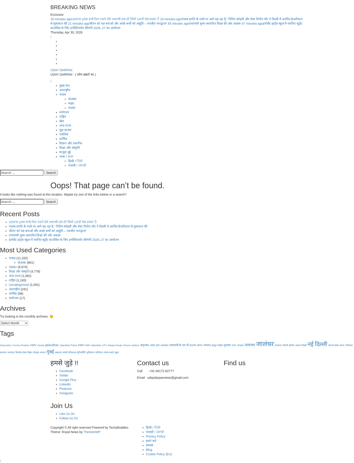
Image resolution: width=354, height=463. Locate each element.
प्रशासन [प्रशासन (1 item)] (3, 352)
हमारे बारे (151, 441)
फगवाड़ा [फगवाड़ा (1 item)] (10, 352)
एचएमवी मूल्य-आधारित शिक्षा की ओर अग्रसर (205, 23)
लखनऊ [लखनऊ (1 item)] (58, 352)
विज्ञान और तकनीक (70, 143)
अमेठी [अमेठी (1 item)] (152, 345)
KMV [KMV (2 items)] (81, 345)
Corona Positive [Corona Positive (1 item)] (20, 345)
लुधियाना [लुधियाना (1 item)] (90, 352)
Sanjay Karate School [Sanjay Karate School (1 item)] (119, 345)
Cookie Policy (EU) (159, 454)
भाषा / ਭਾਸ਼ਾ (66, 156)
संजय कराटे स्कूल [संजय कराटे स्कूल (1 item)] (111, 352)
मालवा (72, 108)
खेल (61, 121)
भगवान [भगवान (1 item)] (43, 352)
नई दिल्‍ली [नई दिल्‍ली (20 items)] (317, 344)
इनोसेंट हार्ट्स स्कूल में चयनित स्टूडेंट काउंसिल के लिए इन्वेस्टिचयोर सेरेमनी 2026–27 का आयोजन (64, 239)
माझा (71, 103)
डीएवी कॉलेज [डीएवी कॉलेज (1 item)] (288, 345)
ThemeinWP (91, 432)
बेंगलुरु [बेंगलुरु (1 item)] (36, 352)
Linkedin (65, 384)
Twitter (63, 375)
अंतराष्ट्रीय (64, 90)
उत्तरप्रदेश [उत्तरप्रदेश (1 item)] (165, 345)
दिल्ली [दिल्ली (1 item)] (304, 345)
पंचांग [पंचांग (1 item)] (342, 345)
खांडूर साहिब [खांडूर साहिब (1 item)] (217, 345)
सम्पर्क (149, 445)
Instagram (66, 393)
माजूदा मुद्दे (65, 152)
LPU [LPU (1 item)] (104, 345)
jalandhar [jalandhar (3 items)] (52, 345)
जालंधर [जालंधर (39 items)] (265, 343)
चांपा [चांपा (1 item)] (234, 345)
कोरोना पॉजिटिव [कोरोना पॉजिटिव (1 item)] (204, 345)
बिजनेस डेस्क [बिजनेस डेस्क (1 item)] (21, 352)
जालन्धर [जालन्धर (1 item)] (278, 345)
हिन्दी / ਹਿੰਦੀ (75, 161)
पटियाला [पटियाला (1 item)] (349, 345)
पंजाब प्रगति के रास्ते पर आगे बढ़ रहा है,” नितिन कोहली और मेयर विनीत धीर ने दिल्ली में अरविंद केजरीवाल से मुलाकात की (78, 226)
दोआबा (72, 99)
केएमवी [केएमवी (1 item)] (192, 345)
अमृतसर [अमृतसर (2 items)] (144, 345)
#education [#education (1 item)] (6, 345)
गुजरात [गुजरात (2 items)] (227, 345)
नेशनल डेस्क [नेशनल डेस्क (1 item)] (333, 345)
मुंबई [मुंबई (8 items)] (50, 351)
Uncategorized (19, 284)
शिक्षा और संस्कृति (69, 147)
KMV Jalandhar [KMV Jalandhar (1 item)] (93, 345)
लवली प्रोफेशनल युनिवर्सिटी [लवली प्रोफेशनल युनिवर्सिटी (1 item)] (74, 352)
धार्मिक (63, 139)
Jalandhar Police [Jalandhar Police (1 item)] (68, 345)
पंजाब (62, 94)
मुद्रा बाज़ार (65, 130)
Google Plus (67, 380)
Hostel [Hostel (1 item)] (41, 345)
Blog (149, 449)
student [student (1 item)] (135, 345)
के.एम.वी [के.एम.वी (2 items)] (183, 345)
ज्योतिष (63, 134)
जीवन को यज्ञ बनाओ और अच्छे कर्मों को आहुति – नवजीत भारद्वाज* (118, 23)
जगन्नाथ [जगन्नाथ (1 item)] (240, 345)
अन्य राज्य (65, 125)
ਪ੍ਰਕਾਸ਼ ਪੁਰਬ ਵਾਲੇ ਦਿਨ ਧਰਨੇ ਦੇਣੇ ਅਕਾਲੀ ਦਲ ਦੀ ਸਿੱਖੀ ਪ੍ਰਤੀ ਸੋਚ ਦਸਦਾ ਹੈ (105, 19)
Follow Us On (68, 418)
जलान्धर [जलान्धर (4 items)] (250, 345)
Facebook (66, 371)
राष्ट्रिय (62, 116)
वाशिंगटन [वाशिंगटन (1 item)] (99, 352)
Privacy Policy (155, 436)
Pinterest (65, 388)
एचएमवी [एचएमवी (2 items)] (173, 345)
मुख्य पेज (64, 85)
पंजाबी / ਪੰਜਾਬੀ (77, 165)
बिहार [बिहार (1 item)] (30, 352)
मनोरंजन (64, 112)
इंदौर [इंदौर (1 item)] (158, 345)
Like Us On (67, 414)
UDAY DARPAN (61, 70)
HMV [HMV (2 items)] (33, 345)
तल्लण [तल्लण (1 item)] (298, 345)
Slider (13, 267)
